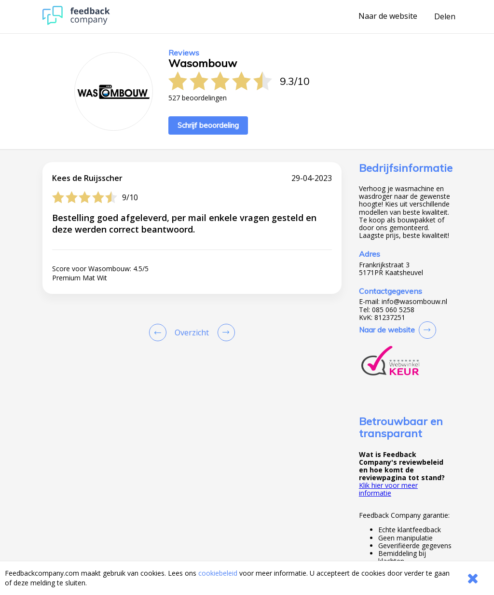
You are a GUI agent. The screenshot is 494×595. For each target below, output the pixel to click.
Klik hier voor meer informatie (388, 489)
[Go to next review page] (224, 332)
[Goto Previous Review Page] (159, 332)
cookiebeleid (217, 573)
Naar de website (387, 16)
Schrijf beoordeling (208, 125)
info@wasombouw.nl (414, 301)
